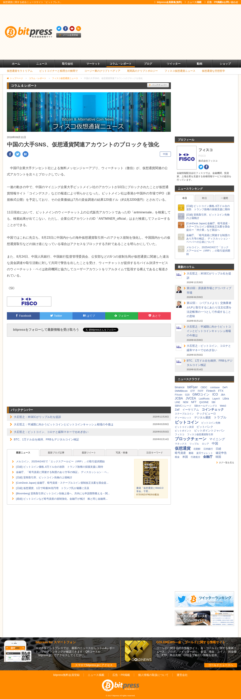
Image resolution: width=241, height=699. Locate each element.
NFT (193, 402)
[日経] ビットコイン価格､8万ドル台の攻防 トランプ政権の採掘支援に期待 (59, 466)
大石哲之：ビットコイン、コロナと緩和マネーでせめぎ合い (51, 431)
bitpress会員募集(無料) (168, 2)
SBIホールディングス (205, 405)
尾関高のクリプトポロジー (142, 70)
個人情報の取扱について (153, 674)
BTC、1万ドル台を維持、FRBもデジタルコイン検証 (46, 439)
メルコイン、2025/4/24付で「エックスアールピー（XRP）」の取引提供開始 (60, 461)
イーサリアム (190, 409)
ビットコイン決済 (184, 427)
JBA (223, 394)
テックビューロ (206, 413)
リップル (194, 443)
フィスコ (179, 434)
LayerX (216, 398)
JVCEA (191, 398)
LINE (177, 402)
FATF (200, 391)
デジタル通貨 (202, 417)
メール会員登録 (68, 35)
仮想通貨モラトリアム (20, 70)
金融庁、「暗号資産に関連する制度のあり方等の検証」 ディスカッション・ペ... (62, 472)
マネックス (181, 443)
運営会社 (182, 674)
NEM (185, 402)
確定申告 (221, 452)
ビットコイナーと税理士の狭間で (58, 70)
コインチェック (213, 409)
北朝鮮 (197, 448)
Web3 (223, 405)
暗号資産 (180, 452)
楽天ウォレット (204, 453)
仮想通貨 (183, 448)
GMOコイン (200, 394)
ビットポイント (183, 430)
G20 (187, 394)
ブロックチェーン (190, 439)
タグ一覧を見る (225, 462)
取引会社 (67, 63)
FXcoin (178, 394)
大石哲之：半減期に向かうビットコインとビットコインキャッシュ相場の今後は (63, 424)
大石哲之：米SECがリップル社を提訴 (37, 416)
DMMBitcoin (181, 391)
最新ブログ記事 (56, 452)
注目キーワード (154, 452)
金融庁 (208, 456)
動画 (199, 63)
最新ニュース (23, 452)
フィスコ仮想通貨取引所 (200, 434)
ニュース (41, 63)
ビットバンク (205, 426)
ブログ (148, 63)
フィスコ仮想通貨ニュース (180, 70)
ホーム (16, 63)
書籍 (191, 453)
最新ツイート (89, 452)
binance (180, 387)
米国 (185, 456)
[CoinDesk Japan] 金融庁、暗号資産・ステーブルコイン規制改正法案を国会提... (62, 482)
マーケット (93, 63)
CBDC (204, 387)
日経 (218, 448)
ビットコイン (187, 422)
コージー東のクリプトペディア (102, 70)
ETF (192, 391)
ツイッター (174, 63)
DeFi (224, 387)
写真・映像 (122, 452)
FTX (220, 390)
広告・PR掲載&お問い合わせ (221, 2)
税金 (177, 457)
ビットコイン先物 (210, 422)
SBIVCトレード (183, 405)
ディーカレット (183, 417)
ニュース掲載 (193, 2)
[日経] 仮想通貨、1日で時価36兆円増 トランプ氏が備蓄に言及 (52, 488)
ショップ (225, 63)
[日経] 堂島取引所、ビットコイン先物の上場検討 (44, 477)
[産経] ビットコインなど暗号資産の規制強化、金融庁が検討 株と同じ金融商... (62, 498)
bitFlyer (192, 387)
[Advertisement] (157, 32)
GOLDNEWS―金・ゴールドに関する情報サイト (190, 642)
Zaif (177, 409)
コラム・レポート (120, 63)
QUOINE (204, 402)
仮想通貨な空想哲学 (213, 70)
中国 (165, 154)
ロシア (205, 443)
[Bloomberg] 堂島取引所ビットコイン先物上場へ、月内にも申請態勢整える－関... (63, 493)
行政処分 (195, 457)
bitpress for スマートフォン (56, 642)
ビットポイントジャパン (209, 430)
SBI (213, 402)
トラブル (220, 417)
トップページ (16, 78)
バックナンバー (158, 85)
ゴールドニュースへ (220, 665)
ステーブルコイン (184, 413)
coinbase (215, 387)
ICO (215, 394)
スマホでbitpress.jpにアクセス (94, 665)
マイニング (217, 439)
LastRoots (204, 398)
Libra (226, 398)
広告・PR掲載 (121, 674)
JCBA (179, 398)
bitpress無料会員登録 (66, 674)
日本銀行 (208, 448)
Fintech (210, 390)
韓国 (218, 456)
